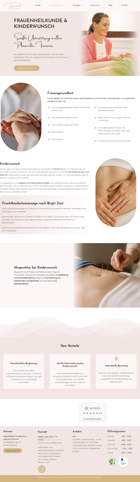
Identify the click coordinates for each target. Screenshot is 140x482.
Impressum (68, 477)
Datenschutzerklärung (80, 477)
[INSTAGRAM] (41, 466)
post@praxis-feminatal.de (54, 440)
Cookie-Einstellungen (95, 477)
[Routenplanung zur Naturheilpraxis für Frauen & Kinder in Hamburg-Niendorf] (12, 450)
